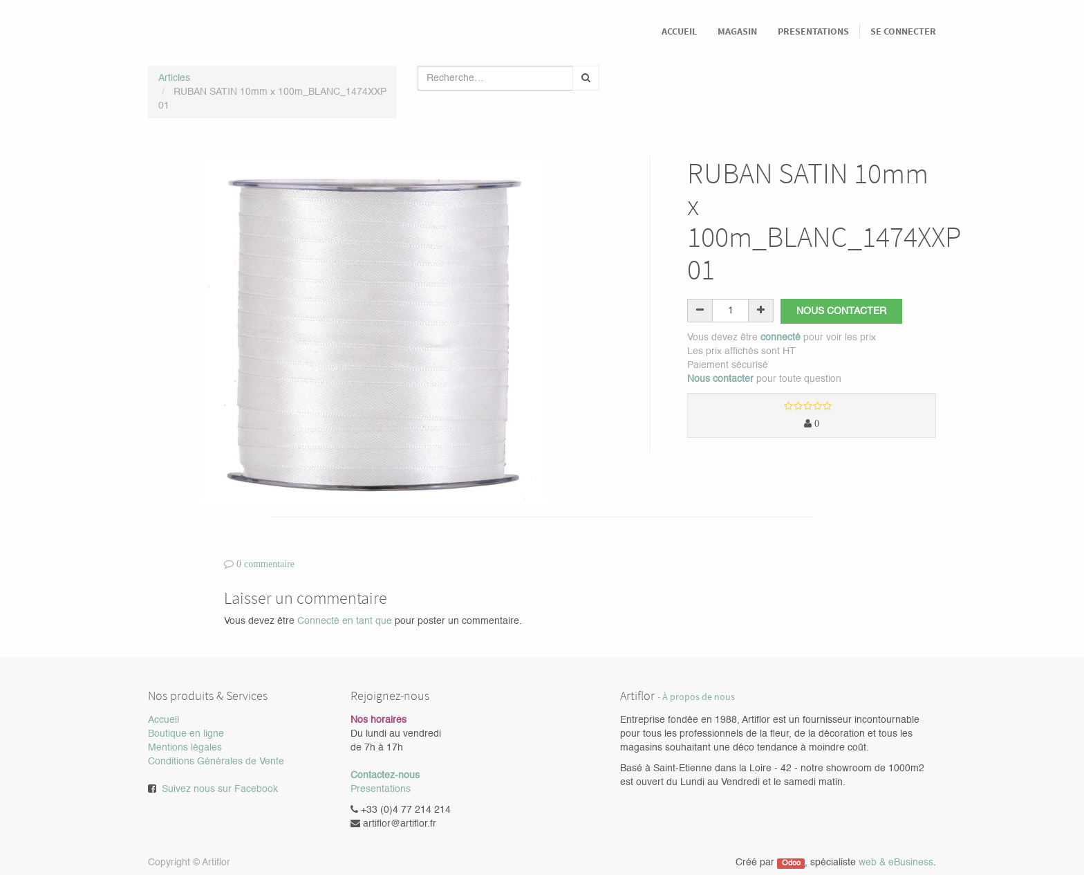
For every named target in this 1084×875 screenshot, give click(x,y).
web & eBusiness (896, 862)
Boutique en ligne (186, 734)
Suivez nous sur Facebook (220, 789)
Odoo (791, 863)
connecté (780, 337)
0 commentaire (265, 564)
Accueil (163, 720)
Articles (174, 78)
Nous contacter (841, 311)
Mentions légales (185, 748)
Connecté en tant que (344, 621)
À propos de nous (698, 697)
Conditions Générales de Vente (216, 761)
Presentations (381, 789)
